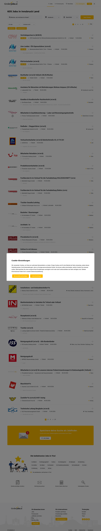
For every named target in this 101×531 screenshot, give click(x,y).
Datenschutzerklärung (37, 271)
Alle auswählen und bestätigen (20, 276)
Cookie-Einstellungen (36, 276)
